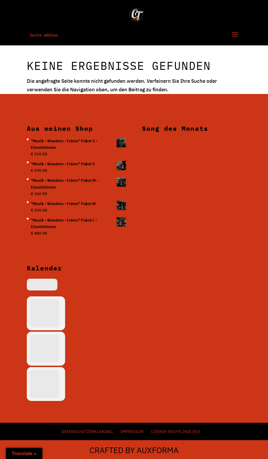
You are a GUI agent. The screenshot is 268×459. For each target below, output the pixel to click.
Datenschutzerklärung (87, 431)
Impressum (131, 431)
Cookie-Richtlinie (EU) (175, 431)
